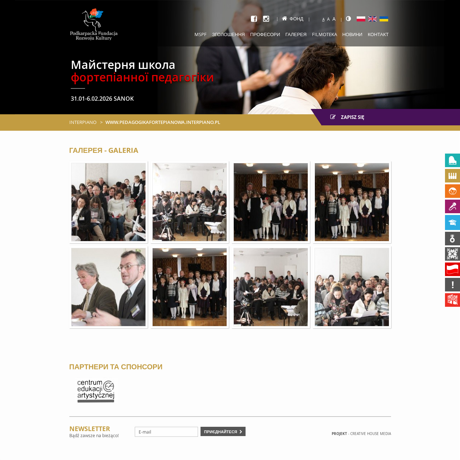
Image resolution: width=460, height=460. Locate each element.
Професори (265, 34)
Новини (352, 34)
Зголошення (228, 34)
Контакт (378, 34)
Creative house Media (370, 433)
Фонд (292, 18)
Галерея (296, 34)
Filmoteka (324, 34)
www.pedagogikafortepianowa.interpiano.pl (162, 122)
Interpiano (83, 122)
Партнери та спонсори (116, 366)
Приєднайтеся (220, 431)
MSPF (200, 34)
